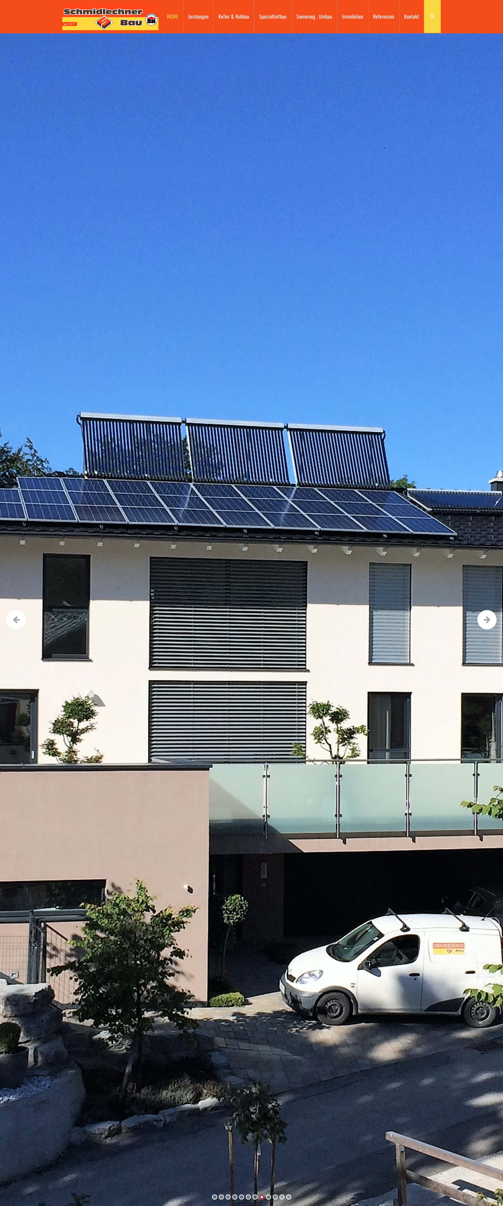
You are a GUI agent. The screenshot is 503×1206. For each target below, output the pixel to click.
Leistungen (198, 16)
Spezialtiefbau (272, 16)
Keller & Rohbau (233, 16)
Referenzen (383, 16)
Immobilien (352, 16)
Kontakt (411, 16)
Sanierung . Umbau (314, 16)
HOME (172, 16)
